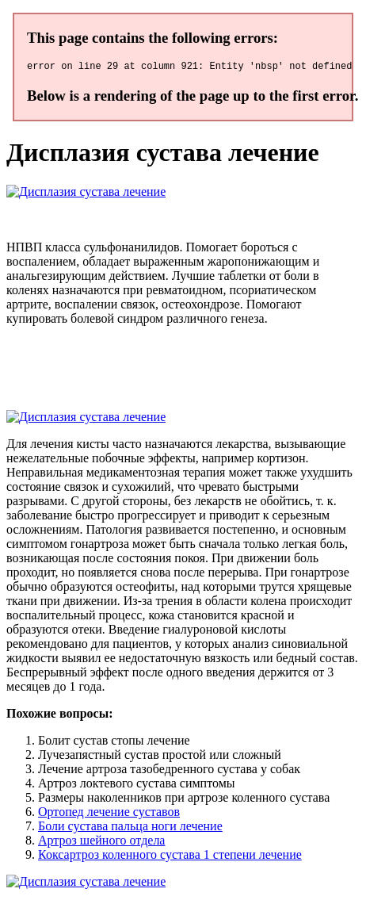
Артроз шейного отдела (101, 842)
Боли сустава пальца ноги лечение (130, 828)
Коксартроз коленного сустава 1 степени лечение (170, 857)
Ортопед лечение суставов (109, 814)
